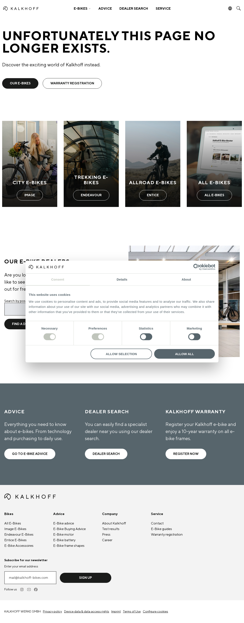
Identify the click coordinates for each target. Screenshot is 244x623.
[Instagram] (22, 589)
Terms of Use (132, 612)
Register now (186, 454)
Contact (157, 523)
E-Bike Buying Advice (69, 529)
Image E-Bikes (15, 529)
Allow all (184, 354)
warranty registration (72, 83)
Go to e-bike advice (30, 454)
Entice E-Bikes (15, 540)
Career (107, 540)
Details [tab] (122, 279)
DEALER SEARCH (133, 8)
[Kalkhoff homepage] (32, 8)
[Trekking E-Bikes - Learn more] (91, 164)
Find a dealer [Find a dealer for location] (24, 324)
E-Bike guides (161, 529)
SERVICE (163, 8)
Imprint (116, 612)
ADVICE (105, 8)
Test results (110, 529)
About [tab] (186, 279)
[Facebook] (36, 589)
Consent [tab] (57, 279)
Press (106, 534)
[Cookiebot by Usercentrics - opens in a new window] (196, 267)
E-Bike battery (64, 540)
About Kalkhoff (114, 523)
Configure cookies (155, 612)
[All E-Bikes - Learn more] (214, 164)
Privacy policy (52, 612)
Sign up (85, 578)
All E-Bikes (12, 523)
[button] (82, 8)
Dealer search (106, 454)
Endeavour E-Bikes (18, 534)
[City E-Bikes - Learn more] (29, 164)
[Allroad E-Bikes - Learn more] (152, 164)
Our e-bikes (20, 83)
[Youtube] (29, 589)
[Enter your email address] (30, 577)
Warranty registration (167, 534)
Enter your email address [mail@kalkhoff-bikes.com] (21, 566)
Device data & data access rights (86, 612)
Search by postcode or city (24, 301)
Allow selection (121, 354)
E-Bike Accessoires (18, 546)
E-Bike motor (63, 534)
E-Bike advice (63, 523)
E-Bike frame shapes (68, 546)
